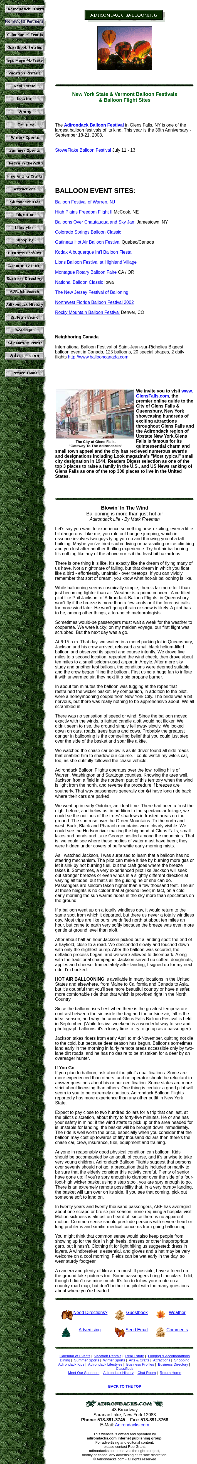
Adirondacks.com (132, 1424)
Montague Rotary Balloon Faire (86, 272)
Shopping (181, 1360)
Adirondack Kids (71, 1364)
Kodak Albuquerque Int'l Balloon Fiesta (93, 252)
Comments (177, 1329)
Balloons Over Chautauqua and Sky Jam (95, 222)
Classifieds (125, 1368)
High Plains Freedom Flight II (83, 212)
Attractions (161, 1360)
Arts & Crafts (139, 1360)
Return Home (170, 1373)
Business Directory (173, 1364)
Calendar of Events (75, 1356)
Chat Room (146, 1373)
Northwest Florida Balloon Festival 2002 (94, 302)
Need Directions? (90, 1312)
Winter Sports (114, 1360)
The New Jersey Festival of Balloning (91, 292)
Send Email (136, 1329)
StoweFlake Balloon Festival (83, 150)
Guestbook (136, 1312)
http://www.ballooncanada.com (98, 357)
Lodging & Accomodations (169, 1356)
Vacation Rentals (107, 1356)
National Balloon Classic (79, 282)
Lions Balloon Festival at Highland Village (96, 262)
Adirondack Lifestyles (105, 1364)
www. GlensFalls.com (164, 393)
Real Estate (134, 1356)
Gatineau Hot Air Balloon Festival (87, 242)
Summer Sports (86, 1360)
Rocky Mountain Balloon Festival (87, 312)
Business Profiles (140, 1364)
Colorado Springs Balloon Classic (88, 232)
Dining (65, 1360)
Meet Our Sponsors (84, 1373)
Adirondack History (118, 1373)
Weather (177, 1312)
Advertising (90, 1329)
